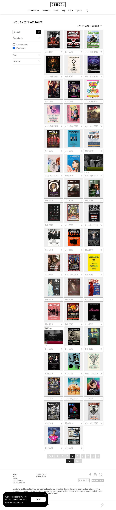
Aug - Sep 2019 (53, 176)
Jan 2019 (73, 200)
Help (63, 11)
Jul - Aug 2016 (73, 398)
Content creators (19, 483)
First (51, 456)
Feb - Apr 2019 (93, 176)
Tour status (18, 38)
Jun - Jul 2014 (93, 101)
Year (14, 55)
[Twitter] (100, 474)
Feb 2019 (73, 77)
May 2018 (93, 250)
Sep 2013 (53, 151)
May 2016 (73, 423)
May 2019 (73, 176)
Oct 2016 (53, 423)
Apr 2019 (53, 101)
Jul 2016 (53, 398)
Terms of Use (41, 476)
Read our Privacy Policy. (14, 502)
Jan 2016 (93, 398)
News (56, 11)
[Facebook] (90, 474)
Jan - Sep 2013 (73, 126)
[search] (38, 32)
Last (78, 461)
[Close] (45, 494)
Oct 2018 (53, 250)
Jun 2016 (73, 448)
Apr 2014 (73, 101)
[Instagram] (95, 474)
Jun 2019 (73, 225)
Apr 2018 (73, 250)
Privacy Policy (41, 474)
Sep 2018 (93, 324)
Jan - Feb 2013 (53, 126)
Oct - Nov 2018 (73, 275)
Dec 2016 (73, 52)
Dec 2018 (53, 349)
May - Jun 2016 (93, 374)
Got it (38, 499)
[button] (70, 10)
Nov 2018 (53, 374)
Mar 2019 (93, 151)
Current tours (33, 11)
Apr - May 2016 (93, 423)
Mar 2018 (53, 299)
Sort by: (81, 26)
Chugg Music (17, 481)
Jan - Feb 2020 (93, 52)
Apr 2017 (53, 52)
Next (70, 461)
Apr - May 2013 (93, 126)
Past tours (46, 11)
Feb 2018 (93, 275)
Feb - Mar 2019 (93, 77)
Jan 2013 (73, 151)
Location (16, 61)
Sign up (78, 11)
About (15, 478)
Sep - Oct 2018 (93, 225)
